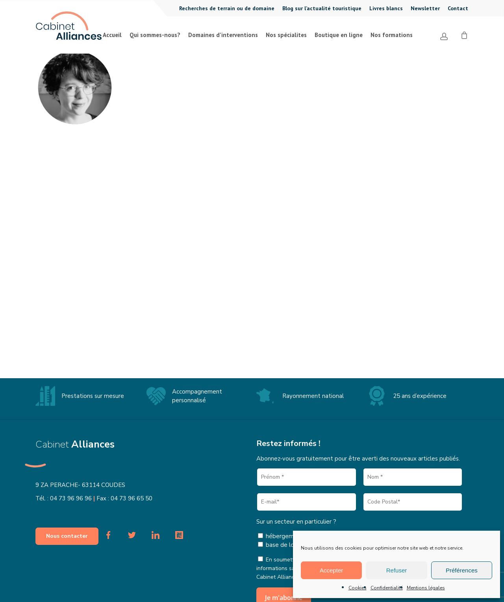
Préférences (462, 570)
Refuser (396, 570)
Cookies (357, 588)
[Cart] (464, 32)
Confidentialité (387, 588)
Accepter (331, 570)
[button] (66, 536)
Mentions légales (426, 588)
